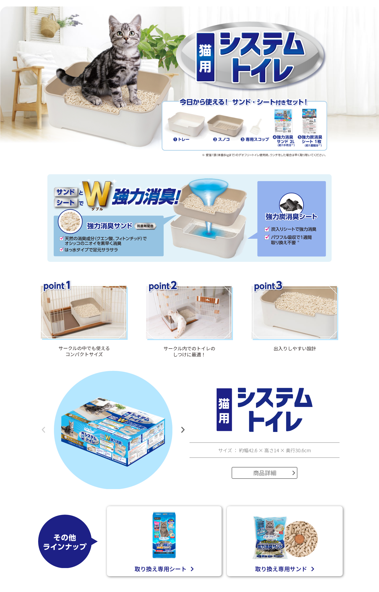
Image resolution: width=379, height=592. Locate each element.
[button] (43, 430)
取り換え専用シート (164, 569)
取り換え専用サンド (285, 569)
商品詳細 (274, 472)
